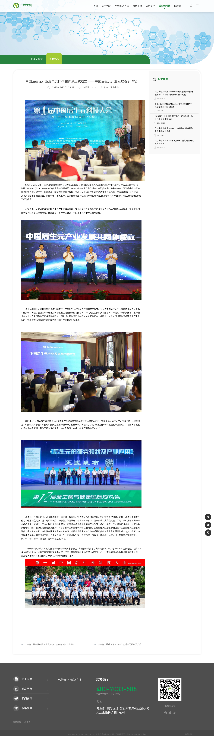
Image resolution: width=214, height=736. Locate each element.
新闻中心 (54, 59)
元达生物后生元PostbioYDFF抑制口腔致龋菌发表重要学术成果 (174, 129)
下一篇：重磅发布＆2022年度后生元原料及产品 (117, 644)
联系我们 (178, 6)
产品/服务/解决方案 (69, 679)
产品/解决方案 (122, 6)
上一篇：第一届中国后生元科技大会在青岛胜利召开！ (48, 644)
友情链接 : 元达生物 (21, 722)
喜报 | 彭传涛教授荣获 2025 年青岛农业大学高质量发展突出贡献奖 (173, 105)
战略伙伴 (150, 6)
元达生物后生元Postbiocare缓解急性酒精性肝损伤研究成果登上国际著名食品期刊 (174, 93)
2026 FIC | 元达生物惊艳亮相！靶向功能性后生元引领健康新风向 (174, 117)
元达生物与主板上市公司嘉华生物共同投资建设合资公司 (174, 142)
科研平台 (137, 6)
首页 (95, 6)
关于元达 (106, 6)
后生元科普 (164, 6)
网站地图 (188, 734)
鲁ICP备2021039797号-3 (136, 734)
